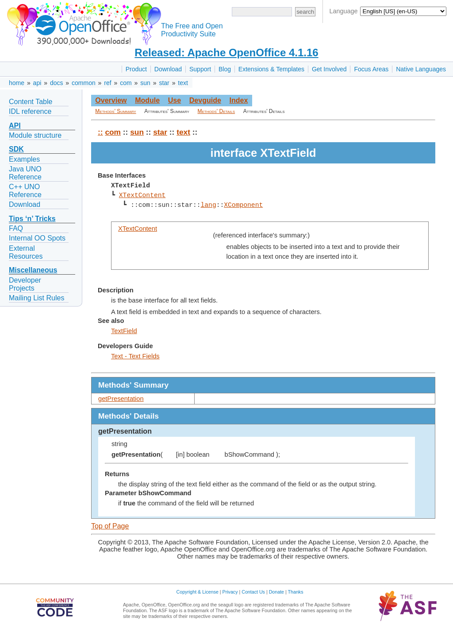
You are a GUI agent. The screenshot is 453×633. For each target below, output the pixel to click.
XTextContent (142, 195)
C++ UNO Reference (25, 190)
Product (136, 69)
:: (100, 132)
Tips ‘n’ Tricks (32, 218)
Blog (225, 69)
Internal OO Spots (37, 238)
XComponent (243, 205)
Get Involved (329, 69)
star (164, 82)
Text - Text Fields (135, 356)
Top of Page (110, 526)
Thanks (295, 591)
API (15, 125)
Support (200, 69)
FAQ (16, 228)
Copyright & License (198, 591)
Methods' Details (216, 111)
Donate (276, 591)
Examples (24, 159)
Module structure (35, 135)
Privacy (230, 591)
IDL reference (30, 111)
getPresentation (121, 398)
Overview (111, 100)
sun (145, 82)
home (16, 82)
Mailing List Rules (36, 298)
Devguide (205, 100)
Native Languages (421, 69)
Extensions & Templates (271, 69)
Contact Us (253, 591)
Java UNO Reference (25, 173)
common (84, 82)
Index (238, 100)
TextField (124, 330)
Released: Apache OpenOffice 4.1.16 (226, 52)
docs (56, 82)
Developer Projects (25, 284)
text (183, 82)
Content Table (30, 101)
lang (208, 205)
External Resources (25, 252)
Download (168, 69)
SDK (16, 149)
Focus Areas (371, 69)
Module (147, 100)
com (125, 82)
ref (107, 82)
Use (174, 100)
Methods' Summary (115, 111)
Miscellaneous (33, 270)
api (37, 82)
